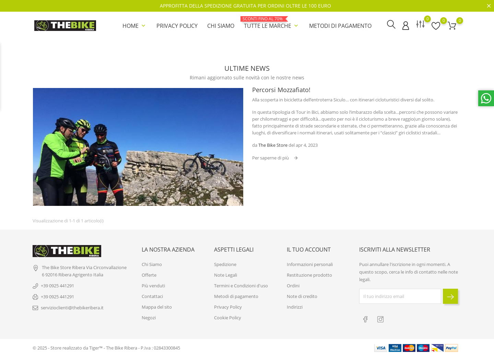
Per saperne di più (271, 157)
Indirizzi (295, 305)
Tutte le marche (271, 22)
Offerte (149, 273)
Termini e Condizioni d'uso (241, 284)
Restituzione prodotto (309, 273)
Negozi (149, 316)
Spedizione (225, 262)
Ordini (293, 284)
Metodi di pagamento (340, 25)
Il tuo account (309, 248)
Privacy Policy (177, 25)
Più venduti (153, 284)
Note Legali (225, 273)
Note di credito (302, 294)
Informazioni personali (310, 262)
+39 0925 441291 (57, 284)
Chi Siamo (220, 25)
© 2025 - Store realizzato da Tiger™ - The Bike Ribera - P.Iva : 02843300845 (106, 345)
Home (134, 25)
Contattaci (152, 294)
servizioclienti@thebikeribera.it (72, 306)
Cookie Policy (227, 316)
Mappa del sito (157, 305)
